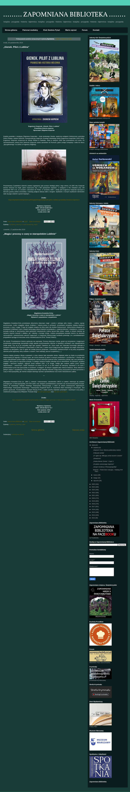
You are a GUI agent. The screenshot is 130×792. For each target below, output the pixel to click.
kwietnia (96, 447)
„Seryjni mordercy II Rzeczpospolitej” (105, 467)
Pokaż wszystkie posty (64, 39)
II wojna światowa (27, 224)
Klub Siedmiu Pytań (51, 30)
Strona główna (11, 30)
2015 (93, 512)
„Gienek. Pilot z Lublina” (16, 47)
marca (95, 475)
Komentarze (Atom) (17, 434)
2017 (93, 506)
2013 (93, 518)
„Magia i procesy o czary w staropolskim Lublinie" (29, 234)
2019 (93, 501)
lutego (95, 478)
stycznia (96, 480)
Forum (85, 30)
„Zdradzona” (97, 458)
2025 (93, 484)
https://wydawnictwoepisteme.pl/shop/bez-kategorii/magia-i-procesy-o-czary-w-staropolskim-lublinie (44, 400)
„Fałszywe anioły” (98, 453)
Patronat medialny (30, 30)
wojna (35, 224)
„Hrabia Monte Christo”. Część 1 (103, 461)
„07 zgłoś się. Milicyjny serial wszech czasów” (107, 456)
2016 (93, 509)
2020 (93, 498)
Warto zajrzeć (71, 30)
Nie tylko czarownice (60, 392)
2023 (93, 490)
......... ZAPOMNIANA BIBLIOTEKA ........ (64, 14)
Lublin (23, 424)
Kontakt (96, 30)
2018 (93, 504)
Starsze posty (78, 430)
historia (18, 224)
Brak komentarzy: (35, 221)
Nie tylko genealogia (43, 392)
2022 (93, 492)
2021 (93, 495)
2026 (93, 445)
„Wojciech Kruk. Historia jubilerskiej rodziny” (107, 450)
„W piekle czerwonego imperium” (103, 464)
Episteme (12, 224)
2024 (93, 487)
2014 (93, 515)
